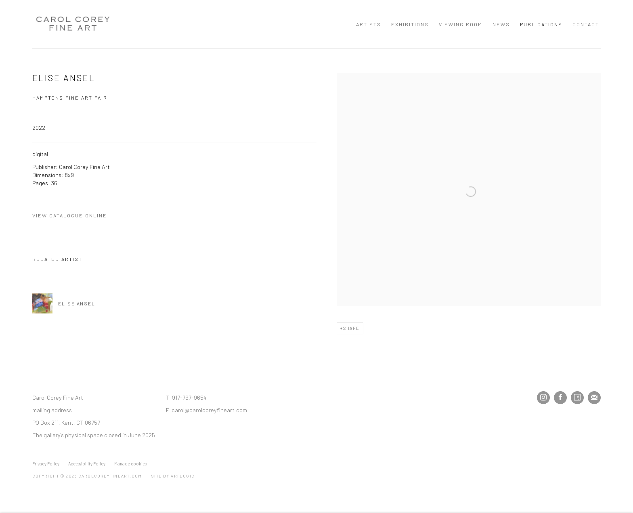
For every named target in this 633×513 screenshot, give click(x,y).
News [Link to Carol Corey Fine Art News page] (501, 24)
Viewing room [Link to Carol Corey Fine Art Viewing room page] (460, 24)
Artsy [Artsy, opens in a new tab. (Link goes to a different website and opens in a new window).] (577, 397)
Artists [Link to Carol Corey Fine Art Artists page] (368, 24)
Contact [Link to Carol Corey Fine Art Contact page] (585, 24)
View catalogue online (69, 215)
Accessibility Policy (86, 463)
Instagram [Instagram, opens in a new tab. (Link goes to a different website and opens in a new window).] (543, 397)
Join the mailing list (594, 397)
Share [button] (351, 328)
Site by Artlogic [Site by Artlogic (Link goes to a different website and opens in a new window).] (173, 475)
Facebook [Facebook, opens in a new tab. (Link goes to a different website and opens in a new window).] (560, 397)
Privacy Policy (45, 463)
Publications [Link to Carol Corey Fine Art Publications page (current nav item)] (541, 24)
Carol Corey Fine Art (72, 24)
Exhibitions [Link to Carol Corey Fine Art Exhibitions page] (410, 24)
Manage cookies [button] (130, 463)
